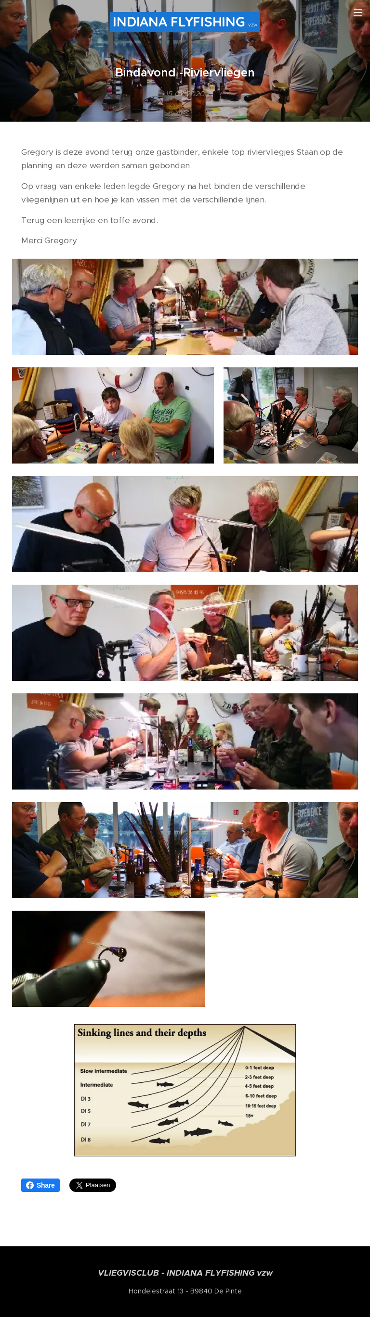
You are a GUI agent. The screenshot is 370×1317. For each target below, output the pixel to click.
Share (40, 1185)
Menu (358, 12)
